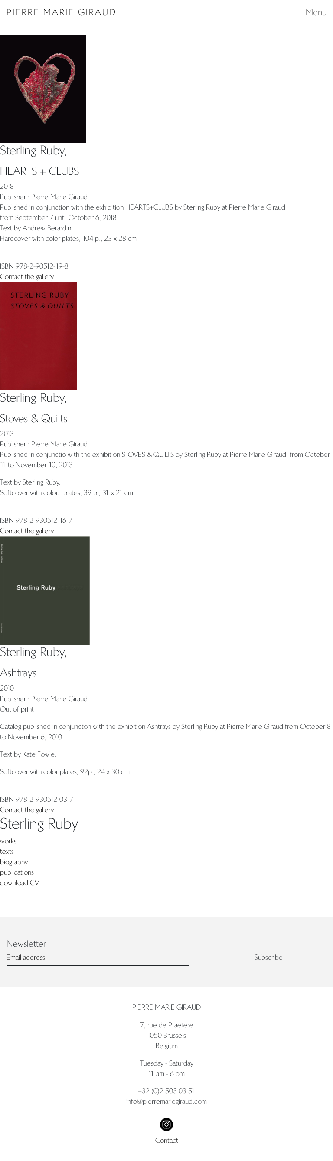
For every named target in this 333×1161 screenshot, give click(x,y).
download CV (19, 883)
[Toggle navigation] (313, 12)
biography (14, 862)
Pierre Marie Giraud (62, 12)
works (8, 841)
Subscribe (269, 957)
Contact (166, 1140)
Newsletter (26, 943)
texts (7, 851)
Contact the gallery (27, 276)
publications (17, 872)
